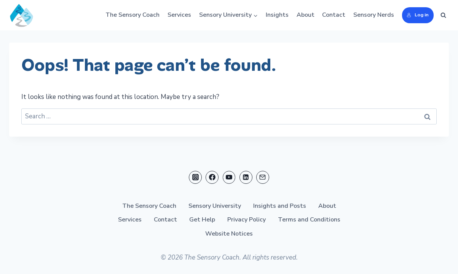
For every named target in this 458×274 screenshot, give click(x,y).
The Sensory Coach (132, 15)
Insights (277, 15)
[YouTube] (229, 176)
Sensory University (214, 205)
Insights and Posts (279, 205)
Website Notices (229, 233)
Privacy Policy (246, 219)
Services (179, 15)
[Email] (262, 176)
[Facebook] (212, 176)
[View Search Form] (443, 15)
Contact (333, 15)
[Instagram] (195, 176)
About (305, 15)
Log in (418, 14)
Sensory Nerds (373, 15)
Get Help (202, 219)
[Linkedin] (245, 176)
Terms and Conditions (309, 219)
